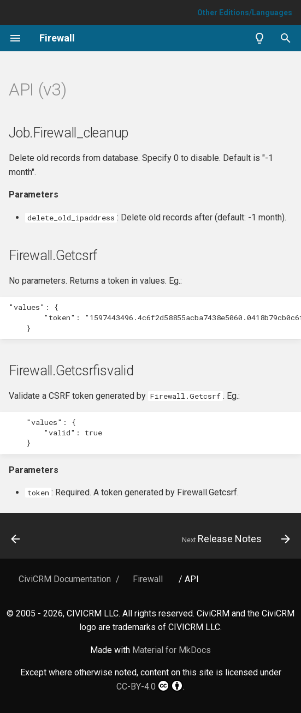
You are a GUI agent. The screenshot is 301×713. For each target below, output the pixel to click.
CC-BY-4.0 (149, 686)
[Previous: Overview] (16, 539)
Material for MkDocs (171, 650)
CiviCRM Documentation (65, 579)
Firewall (148, 579)
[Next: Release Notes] (234, 539)
